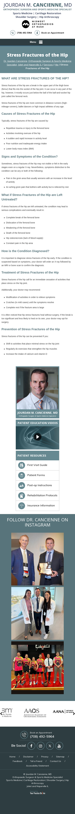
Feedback (17, 761)
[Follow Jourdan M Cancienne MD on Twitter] (50, 745)
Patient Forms (31, 475)
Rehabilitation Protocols (37, 495)
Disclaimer (28, 756)
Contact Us (55, 761)
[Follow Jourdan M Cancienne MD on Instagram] (40, 745)
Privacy (44, 756)
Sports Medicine (14, 780)
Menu (37, 42)
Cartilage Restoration (34, 780)
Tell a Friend (36, 761)
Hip (56, 64)
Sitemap (60, 756)
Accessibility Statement (37, 765)
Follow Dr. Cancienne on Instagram (37, 522)
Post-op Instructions (35, 485)
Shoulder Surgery (55, 780)
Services (48, 64)
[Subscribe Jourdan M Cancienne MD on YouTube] (59, 745)
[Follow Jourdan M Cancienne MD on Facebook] (31, 745)
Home (12, 756)
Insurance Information (36, 505)
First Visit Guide (32, 465)
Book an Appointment (52, 32)
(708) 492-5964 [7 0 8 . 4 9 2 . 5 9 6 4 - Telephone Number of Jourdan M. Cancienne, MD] (24, 32)
